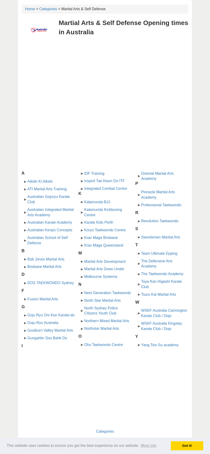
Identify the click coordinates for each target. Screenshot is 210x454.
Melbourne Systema (100, 277)
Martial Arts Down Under (104, 269)
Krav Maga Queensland (103, 245)
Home (30, 9)
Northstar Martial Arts (101, 328)
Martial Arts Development (105, 262)
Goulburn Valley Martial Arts (50, 330)
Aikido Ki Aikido (40, 181)
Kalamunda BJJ (97, 202)
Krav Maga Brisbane (101, 238)
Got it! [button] (187, 446)
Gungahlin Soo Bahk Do (47, 338)
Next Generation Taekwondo (107, 293)
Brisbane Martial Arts (44, 267)
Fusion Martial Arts (42, 299)
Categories (48, 9)
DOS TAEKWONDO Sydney (50, 283)
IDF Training (94, 173)
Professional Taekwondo (161, 205)
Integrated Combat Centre (105, 188)
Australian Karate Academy (49, 222)
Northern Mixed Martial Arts (106, 321)
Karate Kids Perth (98, 222)
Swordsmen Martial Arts (160, 237)
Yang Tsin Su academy (160, 345)
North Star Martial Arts (102, 300)
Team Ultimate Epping (159, 253)
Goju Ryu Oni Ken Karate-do (51, 315)
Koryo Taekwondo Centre (105, 230)
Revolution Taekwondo (159, 221)
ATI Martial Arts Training (47, 189)
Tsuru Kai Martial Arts (158, 294)
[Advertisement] (105, 73)
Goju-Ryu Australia (42, 323)
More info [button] (148, 446)
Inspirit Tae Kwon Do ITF (104, 181)
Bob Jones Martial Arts (45, 259)
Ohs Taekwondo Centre (103, 345)
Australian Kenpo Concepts (49, 230)
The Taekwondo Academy (162, 274)
